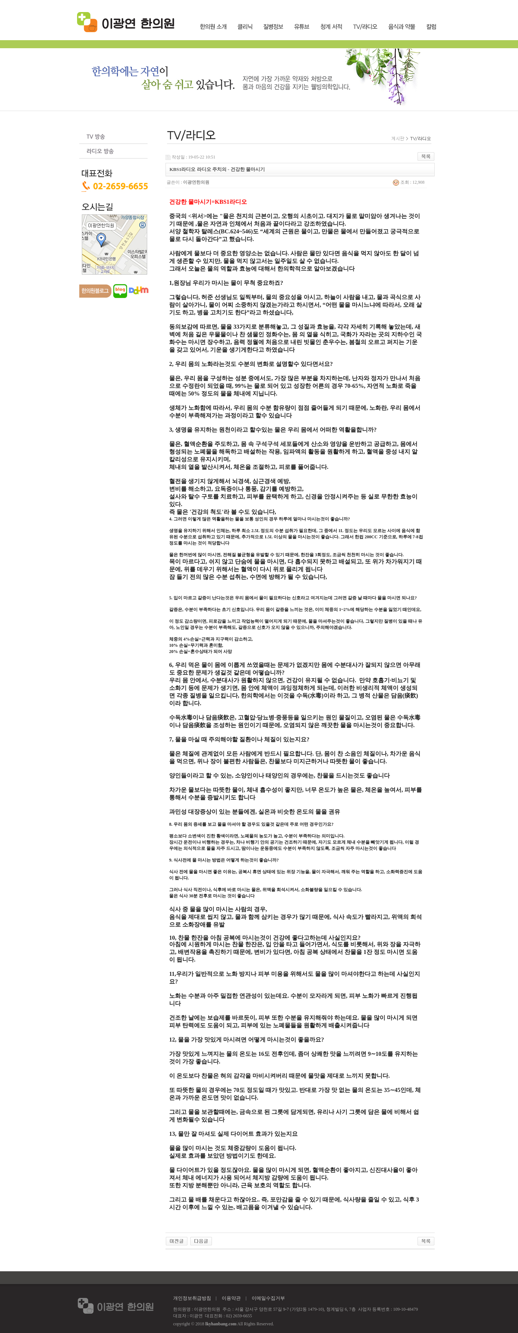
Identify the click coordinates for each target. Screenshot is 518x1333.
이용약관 (231, 1298)
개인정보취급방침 (192, 1298)
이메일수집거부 (268, 1298)
